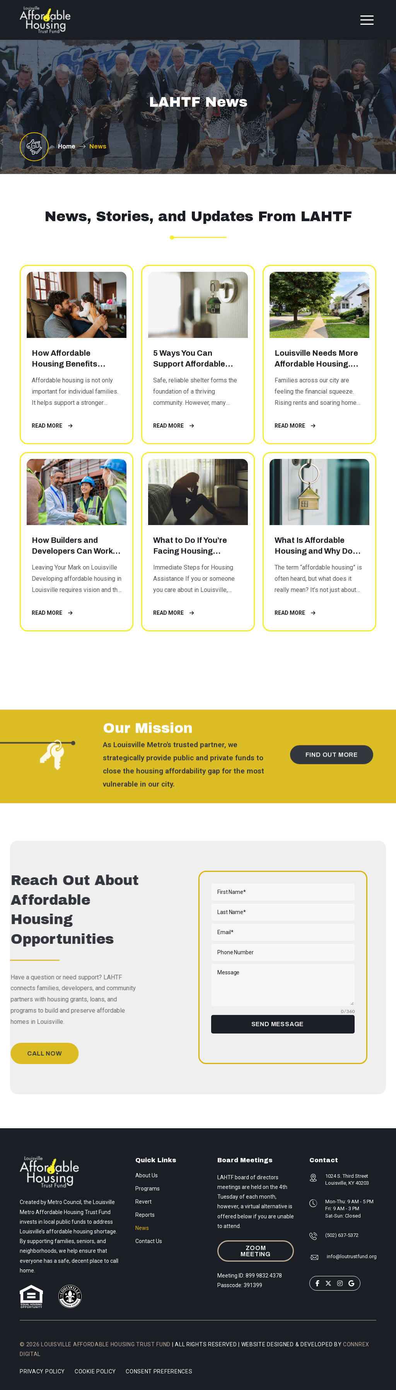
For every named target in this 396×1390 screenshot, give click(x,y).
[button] (367, 20)
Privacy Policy (42, 1371)
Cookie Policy (95, 1371)
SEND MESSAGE (277, 1024)
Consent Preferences (159, 1371)
